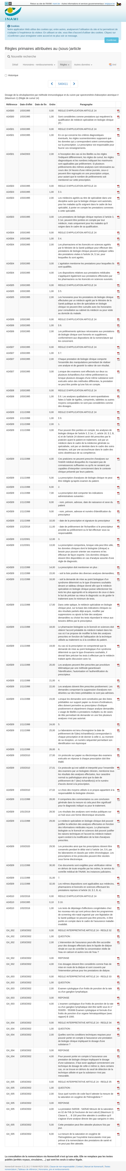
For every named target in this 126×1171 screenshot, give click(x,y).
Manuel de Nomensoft (94, 1166)
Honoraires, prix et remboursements (54, 1169)
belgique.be (110, 4)
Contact (79, 1166)
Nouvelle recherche (21, 56)
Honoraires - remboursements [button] (39, 64)
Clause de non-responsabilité (62, 1166)
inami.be (56, 4)
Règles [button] (64, 64)
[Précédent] (52, 84)
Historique (11, 75)
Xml (112, 64)
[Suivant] (74, 84)
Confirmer (111, 40)
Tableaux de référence (28, 1169)
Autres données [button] (83, 64)
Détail (15, 64)
